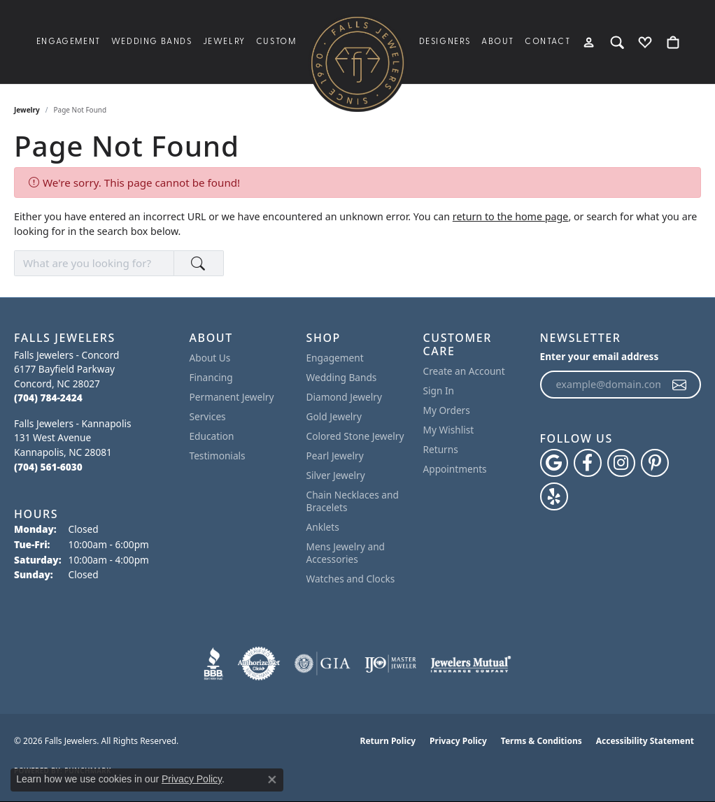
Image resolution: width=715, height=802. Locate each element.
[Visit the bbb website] (213, 663)
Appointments (455, 468)
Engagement (68, 42)
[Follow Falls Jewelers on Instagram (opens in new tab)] (621, 463)
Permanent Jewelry (232, 396)
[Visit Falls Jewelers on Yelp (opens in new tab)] (554, 496)
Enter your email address (599, 356)
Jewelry (224, 42)
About (497, 42)
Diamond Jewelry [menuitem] (344, 396)
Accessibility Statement (645, 741)
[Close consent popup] (272, 779)
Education (212, 436)
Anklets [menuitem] (322, 527)
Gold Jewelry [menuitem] (334, 416)
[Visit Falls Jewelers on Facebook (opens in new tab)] (588, 463)
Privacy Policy (458, 741)
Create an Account (464, 371)
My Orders (446, 410)
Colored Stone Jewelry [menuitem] (355, 436)
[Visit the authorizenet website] (259, 663)
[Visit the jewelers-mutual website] (470, 663)
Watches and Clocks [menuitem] (350, 578)
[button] (589, 42)
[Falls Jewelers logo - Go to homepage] (357, 63)
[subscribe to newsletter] (680, 384)
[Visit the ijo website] (390, 663)
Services (208, 416)
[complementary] (683, 770)
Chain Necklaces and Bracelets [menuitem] (352, 501)
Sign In (439, 390)
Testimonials (218, 455)
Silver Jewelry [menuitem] (335, 475)
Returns (440, 449)
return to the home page (511, 216)
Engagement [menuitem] (335, 357)
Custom (276, 42)
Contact (547, 42)
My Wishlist (448, 429)
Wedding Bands (151, 42)
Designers (445, 42)
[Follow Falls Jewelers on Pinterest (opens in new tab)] (655, 463)
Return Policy (388, 741)
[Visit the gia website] (323, 663)
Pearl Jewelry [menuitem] (335, 455)
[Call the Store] (48, 397)
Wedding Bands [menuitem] (341, 377)
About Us (210, 357)
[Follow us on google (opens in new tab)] (554, 463)
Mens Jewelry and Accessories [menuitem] (345, 553)
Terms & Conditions (541, 741)
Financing (211, 377)
